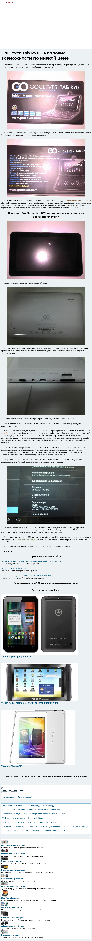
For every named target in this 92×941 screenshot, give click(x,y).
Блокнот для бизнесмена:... (13, 870)
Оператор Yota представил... (14, 845)
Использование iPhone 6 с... (14, 886)
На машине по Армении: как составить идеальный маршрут (28, 805)
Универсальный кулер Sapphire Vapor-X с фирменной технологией (30, 575)
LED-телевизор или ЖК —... (14, 879)
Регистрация (8, 797)
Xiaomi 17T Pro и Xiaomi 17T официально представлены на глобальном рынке (36, 830)
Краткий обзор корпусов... (13, 917)
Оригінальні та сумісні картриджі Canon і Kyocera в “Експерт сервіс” (32, 822)
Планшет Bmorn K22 (12, 766)
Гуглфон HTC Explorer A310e (13, 568)
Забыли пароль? (25, 797)
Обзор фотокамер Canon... (13, 926)
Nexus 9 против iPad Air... (13, 907)
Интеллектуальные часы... (13, 854)
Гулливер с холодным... (12, 935)
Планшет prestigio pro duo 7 (16, 656)
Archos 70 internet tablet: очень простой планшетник (29, 702)
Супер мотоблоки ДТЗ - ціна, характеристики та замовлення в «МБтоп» (34, 814)
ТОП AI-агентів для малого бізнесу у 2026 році (23, 818)
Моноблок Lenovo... (10, 898)
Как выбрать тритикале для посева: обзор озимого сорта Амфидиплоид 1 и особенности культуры (45, 826)
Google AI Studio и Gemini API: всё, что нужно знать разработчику (31, 809)
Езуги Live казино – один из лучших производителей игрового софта (31, 561)
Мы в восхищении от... (11, 861)
